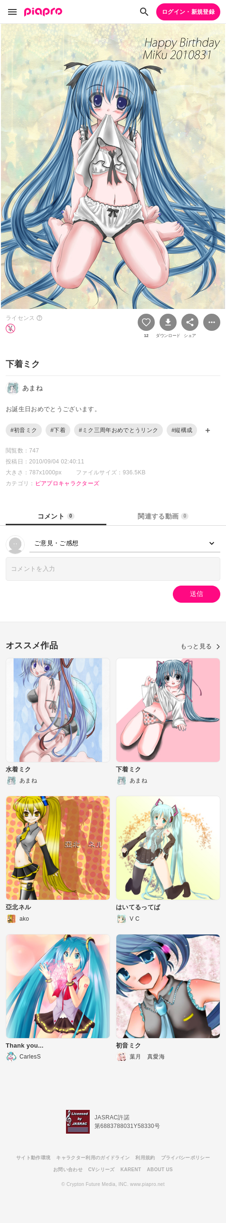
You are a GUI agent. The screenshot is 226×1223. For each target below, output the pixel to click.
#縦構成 (181, 430)
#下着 (58, 430)
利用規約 (145, 1157)
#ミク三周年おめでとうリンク (118, 430)
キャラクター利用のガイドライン (93, 1157)
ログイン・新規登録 (188, 12)
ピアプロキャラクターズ (67, 483)
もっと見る (200, 646)
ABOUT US (160, 1169)
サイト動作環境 (33, 1157)
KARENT (131, 1169)
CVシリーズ (101, 1169)
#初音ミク (23, 430)
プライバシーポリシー (185, 1157)
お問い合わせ (68, 1169)
